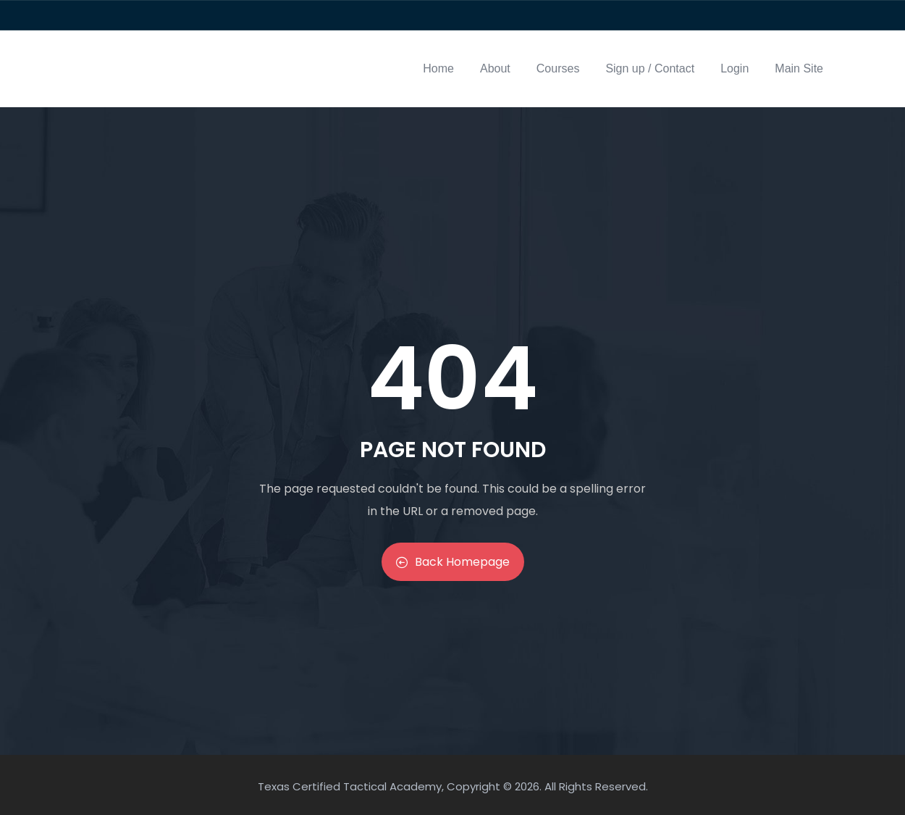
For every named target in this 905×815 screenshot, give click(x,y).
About (495, 68)
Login (734, 68)
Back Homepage (453, 561)
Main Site (799, 68)
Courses (558, 68)
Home (438, 68)
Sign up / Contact (649, 68)
